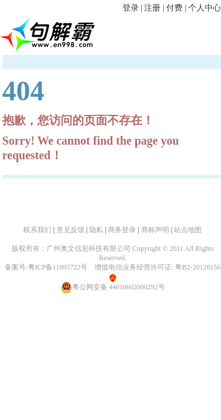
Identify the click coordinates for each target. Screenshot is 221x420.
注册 (152, 8)
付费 (174, 8)
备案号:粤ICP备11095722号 (46, 267)
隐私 (96, 230)
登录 (130, 8)
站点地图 (188, 230)
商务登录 (122, 230)
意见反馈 (71, 230)
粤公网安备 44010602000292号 (113, 287)
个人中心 (204, 8)
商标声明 (155, 230)
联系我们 (37, 230)
